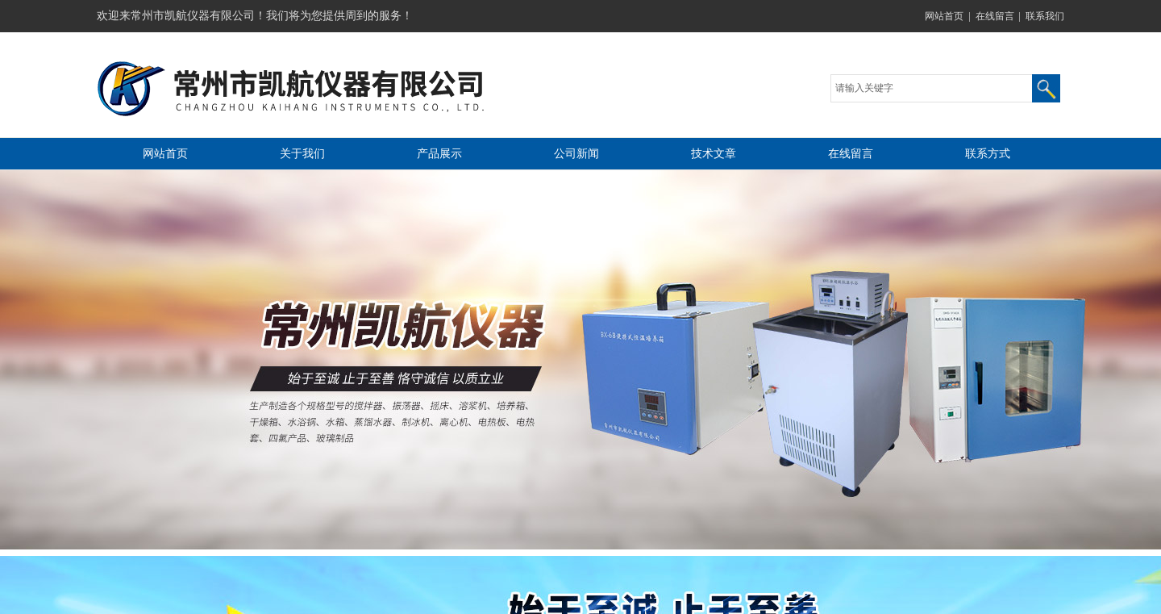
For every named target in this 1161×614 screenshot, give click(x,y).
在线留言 (995, 16)
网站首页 (944, 16)
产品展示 (439, 154)
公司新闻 (576, 154)
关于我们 (302, 154)
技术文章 (713, 154)
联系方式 (987, 154)
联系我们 (1045, 16)
